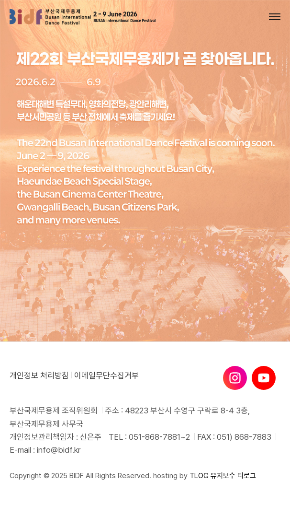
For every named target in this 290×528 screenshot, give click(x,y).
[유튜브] (264, 378)
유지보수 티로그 (233, 475)
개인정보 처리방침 (39, 375)
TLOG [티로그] (199, 475)
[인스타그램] (235, 378)
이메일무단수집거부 (106, 375)
